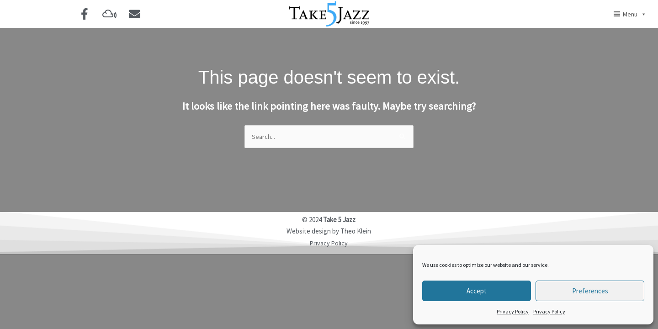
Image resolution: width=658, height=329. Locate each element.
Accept (477, 291)
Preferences (590, 291)
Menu (635, 14)
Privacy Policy (513, 311)
